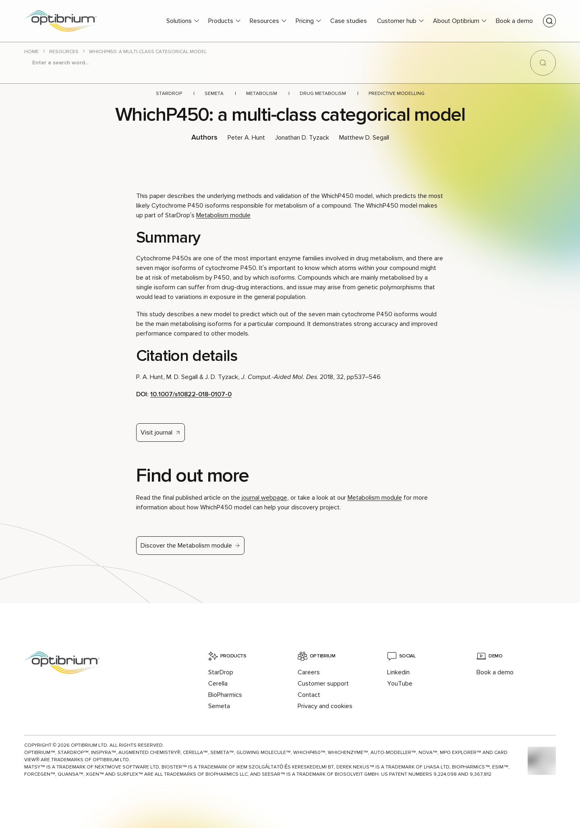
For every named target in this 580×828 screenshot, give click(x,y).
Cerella (218, 684)
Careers (309, 672)
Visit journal (156, 432)
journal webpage (263, 498)
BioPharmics (225, 695)
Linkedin (398, 672)
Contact (309, 695)
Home (31, 52)
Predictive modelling (397, 94)
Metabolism (261, 94)
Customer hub (396, 21)
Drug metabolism (323, 94)
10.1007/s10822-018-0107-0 (191, 394)
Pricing (305, 21)
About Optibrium (456, 21)
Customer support (323, 684)
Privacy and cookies (325, 706)
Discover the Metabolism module (186, 546)
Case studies (348, 21)
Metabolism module (223, 215)
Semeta (214, 94)
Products (220, 21)
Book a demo (514, 21)
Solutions (179, 21)
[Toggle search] (549, 20)
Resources (264, 21)
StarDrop (169, 94)
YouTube (399, 684)
